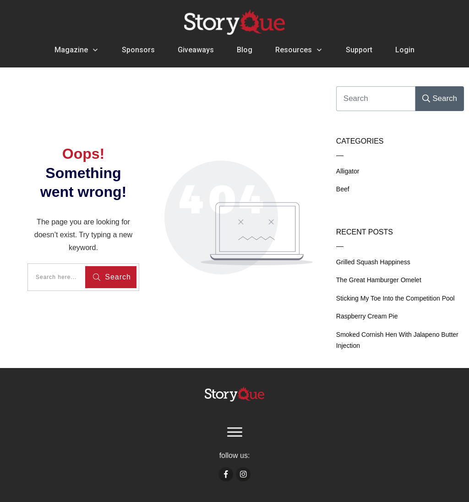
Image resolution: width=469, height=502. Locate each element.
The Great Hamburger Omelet (378, 280)
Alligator (348, 171)
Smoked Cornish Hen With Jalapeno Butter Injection (397, 340)
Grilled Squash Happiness (373, 262)
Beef (342, 189)
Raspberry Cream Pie (367, 316)
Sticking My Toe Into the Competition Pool (395, 298)
